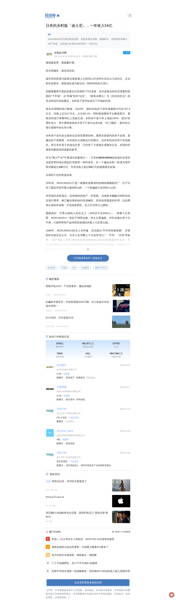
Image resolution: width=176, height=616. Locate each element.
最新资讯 (55, 474)
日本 (74, 268)
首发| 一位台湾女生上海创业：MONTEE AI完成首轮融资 (83, 539)
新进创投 (70, 443)
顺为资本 (70, 399)
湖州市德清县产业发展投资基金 (96, 465)
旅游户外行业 (101, 268)
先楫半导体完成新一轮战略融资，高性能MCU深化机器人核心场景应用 (91, 571)
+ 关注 (127, 52)
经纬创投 (80, 399)
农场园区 (85, 268)
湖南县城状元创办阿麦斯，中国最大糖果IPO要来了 (80, 547)
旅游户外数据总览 (59, 336)
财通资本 (80, 377)
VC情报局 (125, 532)
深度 (48, 481)
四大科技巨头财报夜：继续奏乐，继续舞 (74, 555)
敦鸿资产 (70, 377)
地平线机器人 (72, 465)
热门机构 (116, 532)
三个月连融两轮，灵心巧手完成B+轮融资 (74, 563)
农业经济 (52, 268)
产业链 (64, 268)
